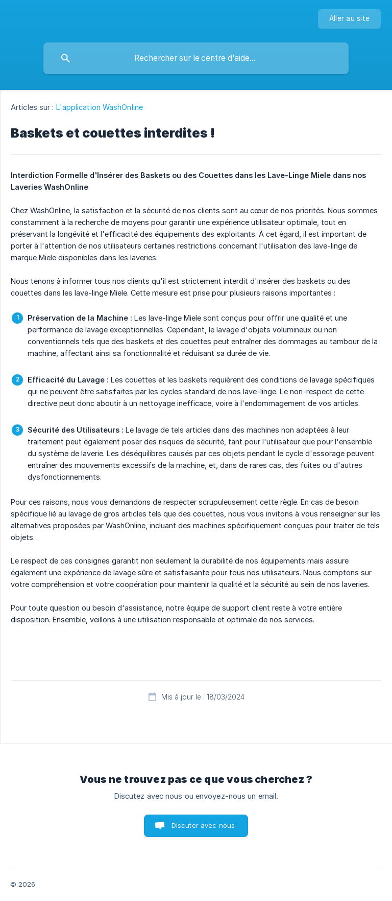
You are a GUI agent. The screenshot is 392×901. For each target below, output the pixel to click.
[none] (349, 19)
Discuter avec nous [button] (203, 825)
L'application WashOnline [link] (99, 107)
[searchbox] (196, 58)
